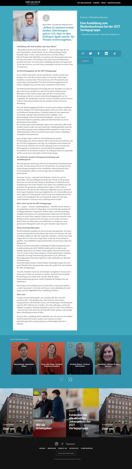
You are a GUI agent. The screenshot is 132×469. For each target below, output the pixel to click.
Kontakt (42, 448)
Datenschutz (74, 448)
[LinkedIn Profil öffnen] (58, 444)
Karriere (84, 17)
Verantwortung (87, 448)
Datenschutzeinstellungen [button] (66, 453)
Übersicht (84, 61)
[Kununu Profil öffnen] (71, 444)
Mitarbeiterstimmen (98, 17)
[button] (70, 379)
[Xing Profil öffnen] (63, 444)
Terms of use (62, 448)
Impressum (52, 448)
